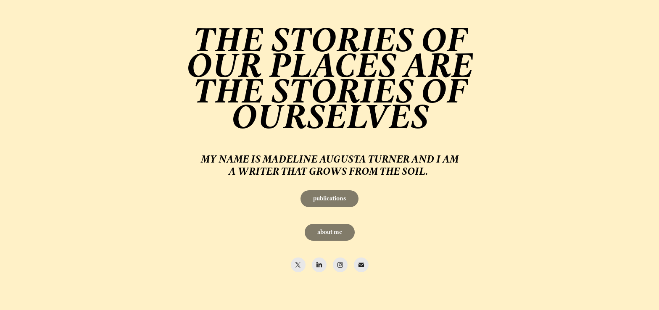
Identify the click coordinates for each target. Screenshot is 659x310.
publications (329, 198)
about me (329, 232)
